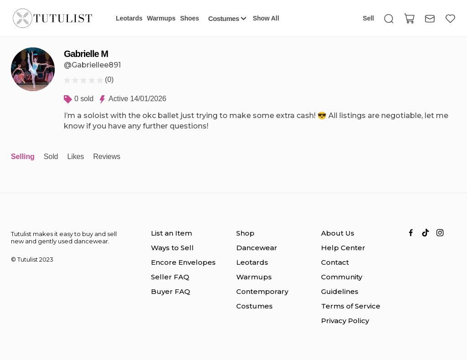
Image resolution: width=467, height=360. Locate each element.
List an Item (171, 233)
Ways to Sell (172, 247)
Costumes (254, 306)
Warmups (254, 277)
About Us (337, 233)
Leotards (252, 262)
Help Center (343, 247)
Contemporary (262, 291)
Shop (245, 233)
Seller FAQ (170, 277)
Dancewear (256, 247)
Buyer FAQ (170, 291)
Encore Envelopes (183, 262)
